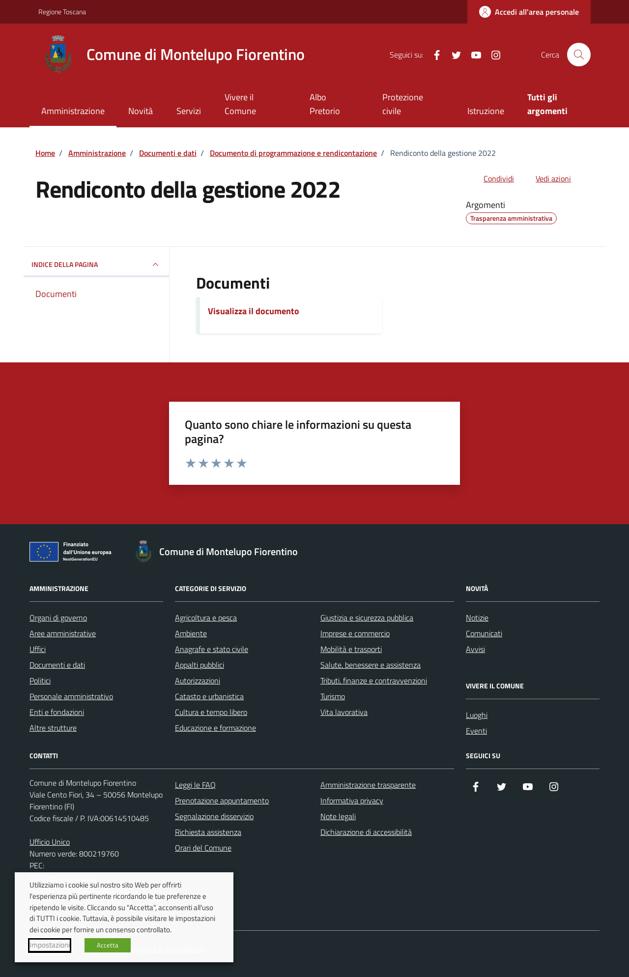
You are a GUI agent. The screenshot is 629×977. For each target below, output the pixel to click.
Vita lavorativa (344, 712)
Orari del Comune (203, 848)
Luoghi (476, 715)
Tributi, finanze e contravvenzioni (373, 680)
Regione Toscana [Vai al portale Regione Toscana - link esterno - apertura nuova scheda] (62, 11)
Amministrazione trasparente (368, 785)
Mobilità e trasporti (351, 649)
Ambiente (191, 633)
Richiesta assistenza (208, 832)
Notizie (477, 617)
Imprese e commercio (355, 633)
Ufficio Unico (49, 842)
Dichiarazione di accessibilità (366, 832)
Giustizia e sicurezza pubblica (366, 617)
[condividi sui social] (491, 178)
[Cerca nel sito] (579, 54)
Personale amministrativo (71, 696)
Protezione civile (402, 104)
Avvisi (475, 649)
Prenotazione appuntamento (222, 800)
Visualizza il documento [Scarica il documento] (253, 311)
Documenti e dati (57, 665)
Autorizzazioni (197, 680)
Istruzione (485, 111)
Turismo (332, 696)
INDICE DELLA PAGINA (96, 264)
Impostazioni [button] (49, 945)
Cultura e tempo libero (211, 712)
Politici (40, 680)
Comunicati (484, 633)
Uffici (37, 649)
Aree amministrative (62, 633)
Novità (140, 111)
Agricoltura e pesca (206, 617)
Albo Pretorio (325, 104)
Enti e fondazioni (56, 712)
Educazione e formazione (215, 728)
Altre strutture (53, 728)
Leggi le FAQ (195, 785)
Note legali (338, 816)
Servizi (188, 111)
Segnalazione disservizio (214, 816)
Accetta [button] (107, 945)
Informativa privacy (351, 800)
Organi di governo (58, 617)
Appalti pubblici (199, 665)
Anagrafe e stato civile (211, 649)
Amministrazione (73, 111)
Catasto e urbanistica (209, 696)
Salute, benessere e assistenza (370, 665)
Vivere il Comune (240, 104)
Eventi (476, 731)
